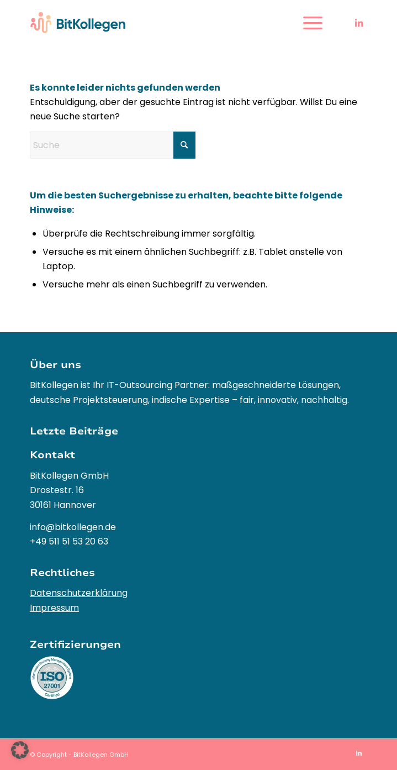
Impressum (54, 607)
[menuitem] (307, 23)
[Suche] (112, 145)
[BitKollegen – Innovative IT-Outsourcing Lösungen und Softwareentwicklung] (165, 23)
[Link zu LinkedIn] (359, 23)
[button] (20, 750)
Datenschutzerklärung (79, 592)
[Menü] (307, 23)
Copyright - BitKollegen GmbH (82, 754)
